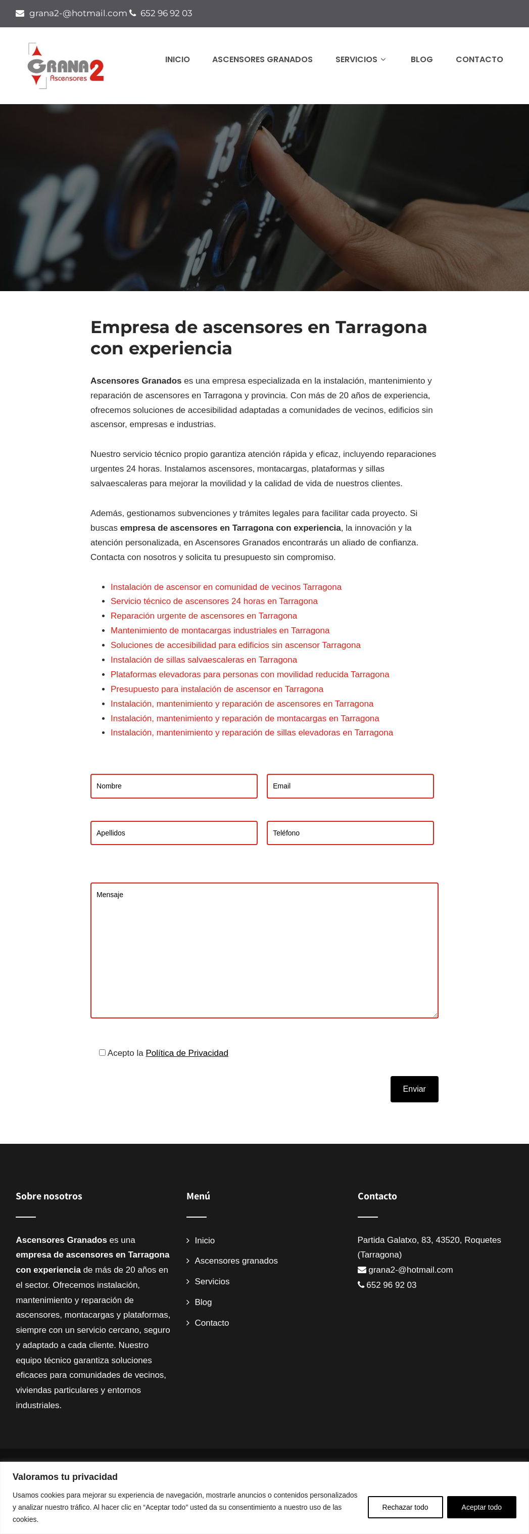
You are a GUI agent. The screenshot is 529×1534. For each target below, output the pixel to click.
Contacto (479, 59)
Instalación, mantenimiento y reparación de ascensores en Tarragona (242, 704)
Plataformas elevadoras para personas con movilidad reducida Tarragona (250, 674)
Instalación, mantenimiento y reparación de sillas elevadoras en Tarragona (252, 732)
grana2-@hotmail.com (78, 13)
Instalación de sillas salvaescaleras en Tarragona (204, 660)
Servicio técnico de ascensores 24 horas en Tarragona (214, 601)
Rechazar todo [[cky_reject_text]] (405, 1507)
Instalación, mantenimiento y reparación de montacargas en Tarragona (245, 718)
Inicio (177, 59)
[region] (264, 1498)
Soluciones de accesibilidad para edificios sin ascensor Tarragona (236, 645)
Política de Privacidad (187, 1053)
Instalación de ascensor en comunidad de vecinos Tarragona (226, 587)
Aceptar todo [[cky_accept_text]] (482, 1507)
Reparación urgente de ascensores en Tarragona (204, 616)
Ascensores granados (262, 59)
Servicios (361, 59)
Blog (422, 59)
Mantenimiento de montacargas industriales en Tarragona (220, 630)
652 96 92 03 (166, 13)
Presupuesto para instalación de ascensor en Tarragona (217, 689)
